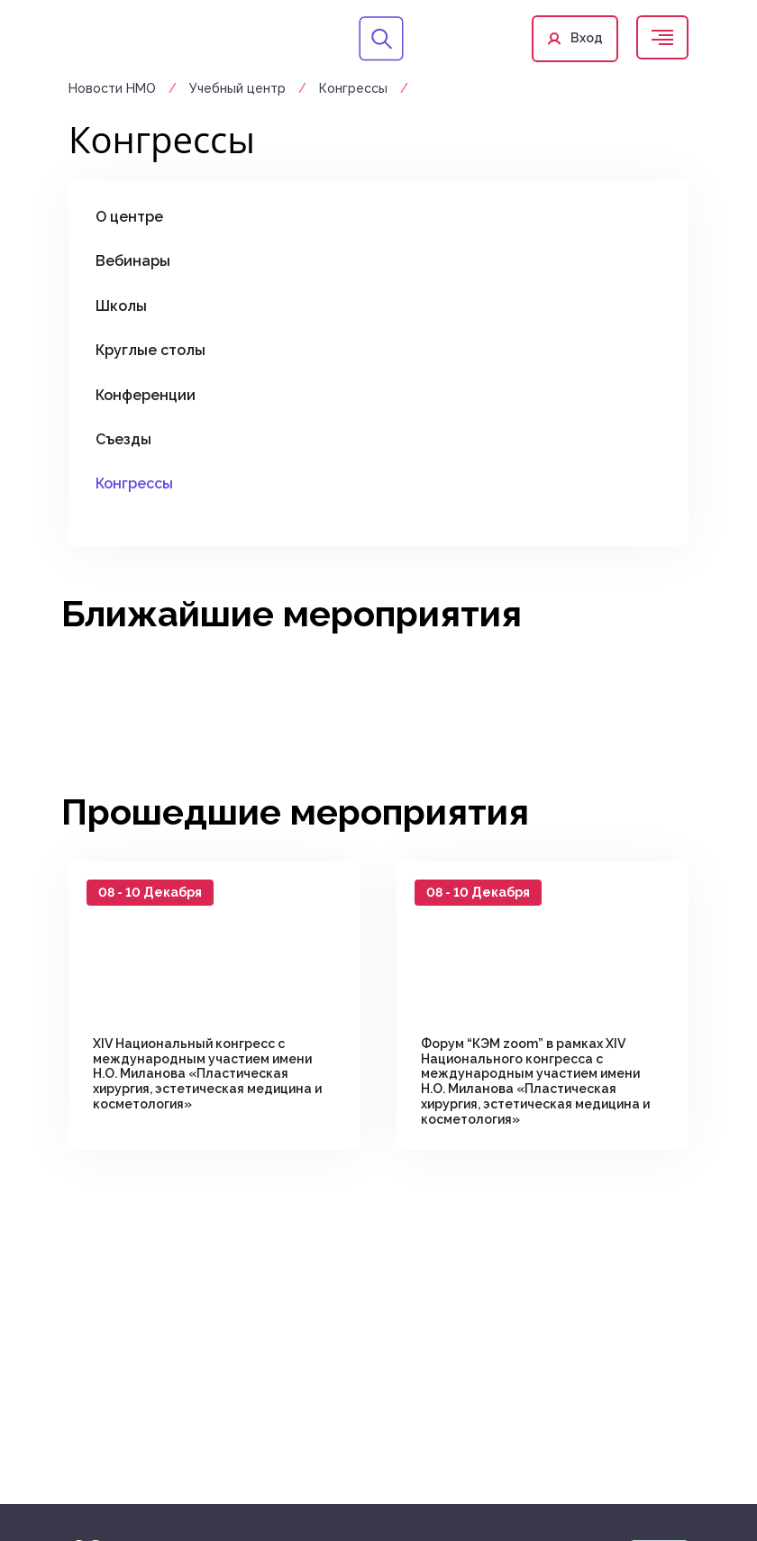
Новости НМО (114, 88)
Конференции (146, 395)
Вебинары (133, 260)
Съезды (123, 439)
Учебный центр (239, 88)
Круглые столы (150, 350)
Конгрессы (353, 88)
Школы (121, 306)
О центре (129, 216)
